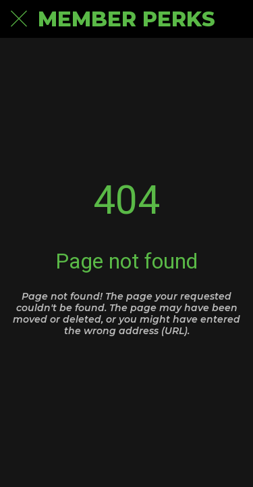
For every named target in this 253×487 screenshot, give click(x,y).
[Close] (19, 19)
